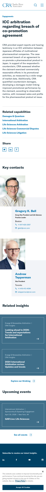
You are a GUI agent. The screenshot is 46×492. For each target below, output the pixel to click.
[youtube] (30, 460)
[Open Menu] (42, 5)
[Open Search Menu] (35, 5)
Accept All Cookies (23, 488)
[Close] (43, 472)
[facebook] (16, 460)
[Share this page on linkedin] (11, 149)
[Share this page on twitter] (4, 149)
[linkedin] (3, 460)
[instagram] (43, 460)
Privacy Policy (20, 481)
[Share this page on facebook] (17, 149)
